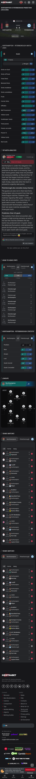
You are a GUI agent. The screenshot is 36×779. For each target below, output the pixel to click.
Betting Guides (9, 715)
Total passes (5, 124)
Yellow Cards (5, 115)
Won (5, 349)
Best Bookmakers (9, 698)
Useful (22, 776)
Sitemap (23, 717)
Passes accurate (6, 128)
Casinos (6, 701)
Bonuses (6, 695)
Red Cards (4, 142)
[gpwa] (19, 748)
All (4, 449)
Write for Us (25, 706)
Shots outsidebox (6, 92)
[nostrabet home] (9, 675)
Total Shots (4, 79)
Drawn (6, 354)
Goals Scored (8, 363)
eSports (6, 712)
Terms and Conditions (24, 710)
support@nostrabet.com (10, 739)
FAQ (22, 698)
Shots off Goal (5, 74)
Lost (5, 358)
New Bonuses (31, 776)
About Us (24, 704)
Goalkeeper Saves (6, 119)
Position (6, 345)
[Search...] (25, 2)
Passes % (4, 133)
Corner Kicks (5, 101)
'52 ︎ (31, 64)
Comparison (8, 704)
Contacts (24, 701)
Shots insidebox (6, 88)
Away (15, 449)
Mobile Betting (9, 709)
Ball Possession (6, 110)
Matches (14, 776)
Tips (5, 706)
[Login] (29, 2)
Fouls (2, 97)
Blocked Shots (5, 83)
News (22, 695)
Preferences (30, 772)
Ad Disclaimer (25, 720)
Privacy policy (25, 714)
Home (9, 449)
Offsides (3, 106)
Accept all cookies (30, 769)
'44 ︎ (5, 60)
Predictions (5, 776)
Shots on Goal (5, 69)
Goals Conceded (9, 367)
